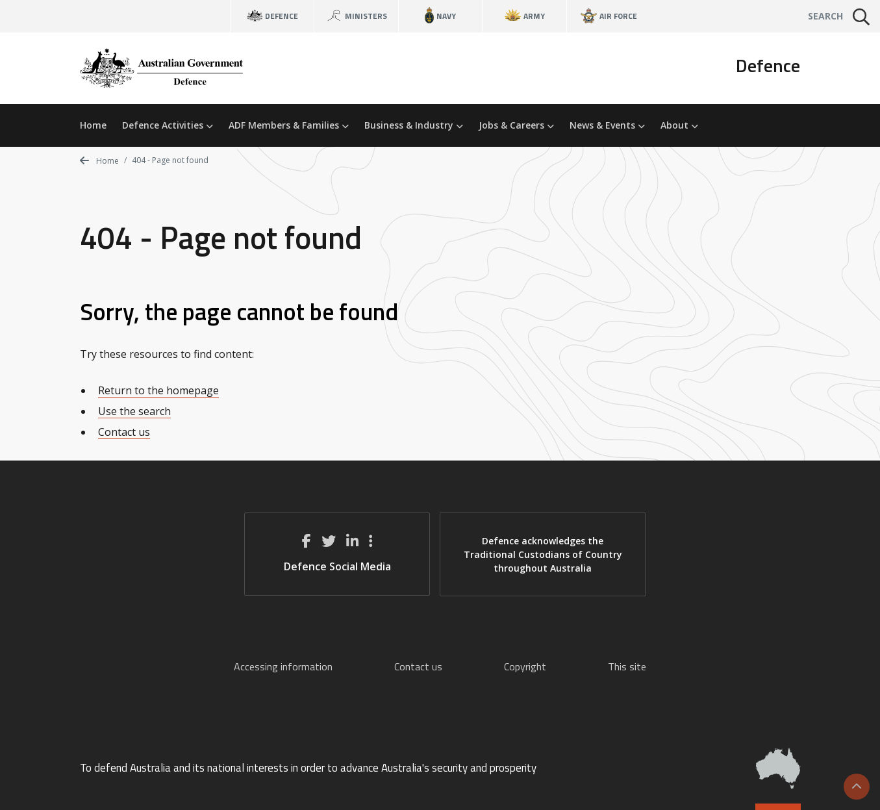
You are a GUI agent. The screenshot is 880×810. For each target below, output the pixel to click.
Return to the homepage (158, 390)
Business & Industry (413, 125)
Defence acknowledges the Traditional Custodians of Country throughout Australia (543, 554)
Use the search (134, 411)
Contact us (124, 432)
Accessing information (283, 666)
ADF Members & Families (289, 125)
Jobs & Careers (516, 125)
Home (93, 125)
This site (627, 666)
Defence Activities (167, 125)
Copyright (525, 666)
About (679, 125)
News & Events (607, 125)
